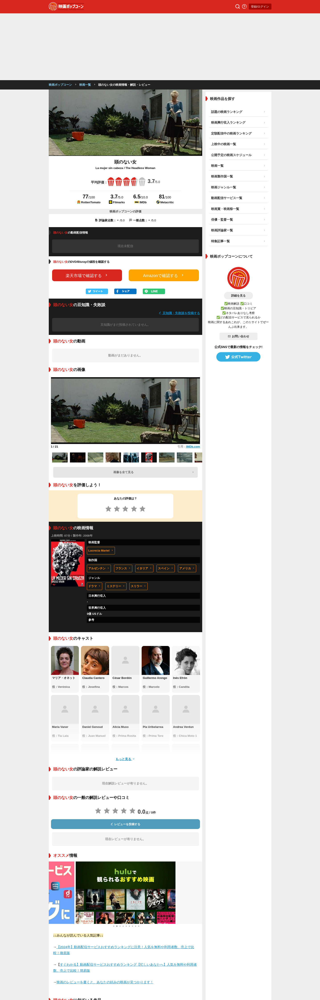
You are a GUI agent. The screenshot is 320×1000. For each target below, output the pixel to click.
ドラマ (94, 519)
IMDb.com (193, 379)
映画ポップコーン (60, 18)
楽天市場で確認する (87, 208)
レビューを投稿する (125, 757)
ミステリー (116, 519)
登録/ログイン (260, 6)
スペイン (165, 501)
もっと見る (125, 692)
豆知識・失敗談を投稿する (179, 246)
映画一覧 (85, 18)
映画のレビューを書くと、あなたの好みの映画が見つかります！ (105, 915)
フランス (123, 501)
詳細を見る (238, 228)
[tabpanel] (125, 826)
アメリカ (187, 501)
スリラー (138, 519)
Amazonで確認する (164, 208)
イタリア (144, 501)
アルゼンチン (99, 501)
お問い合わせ (238, 269)
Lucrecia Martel (100, 483)
